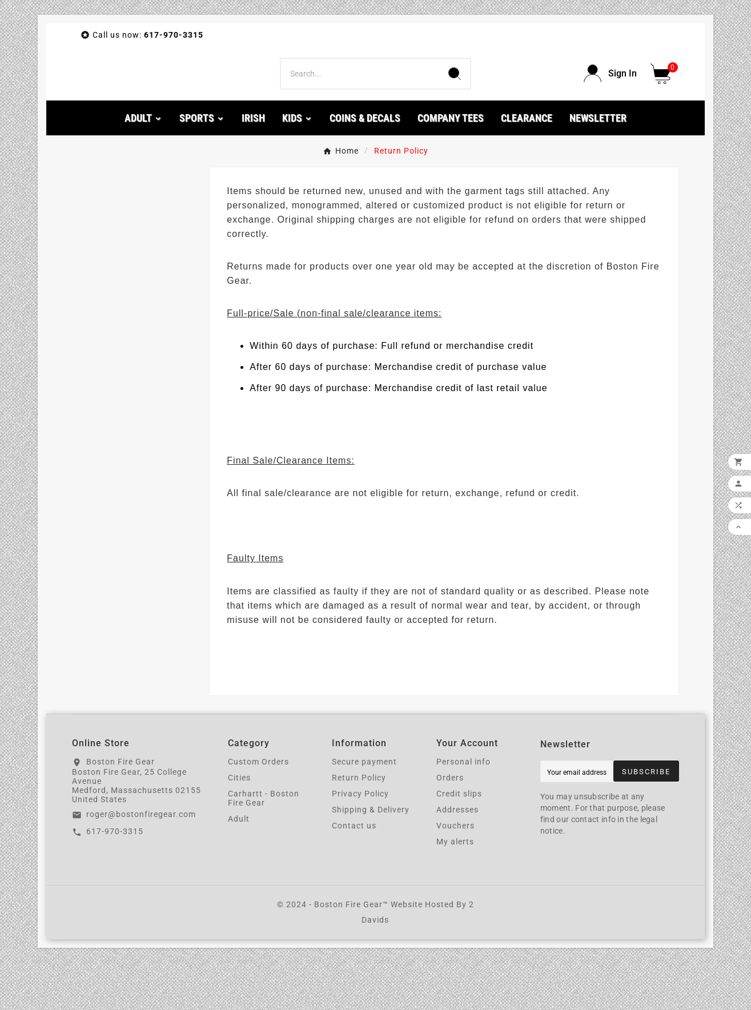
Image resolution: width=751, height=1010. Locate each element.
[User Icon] (610, 97)
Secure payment (364, 809)
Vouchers (455, 873)
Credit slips (459, 841)
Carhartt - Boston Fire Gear (263, 845)
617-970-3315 (114, 878)
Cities (239, 825)
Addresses (457, 857)
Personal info (463, 809)
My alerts (455, 889)
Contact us (354, 873)
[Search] (360, 97)
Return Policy (359, 825)
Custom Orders (258, 809)
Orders (450, 825)
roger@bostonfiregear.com (141, 861)
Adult (239, 866)
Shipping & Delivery (370, 857)
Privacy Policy (360, 841)
